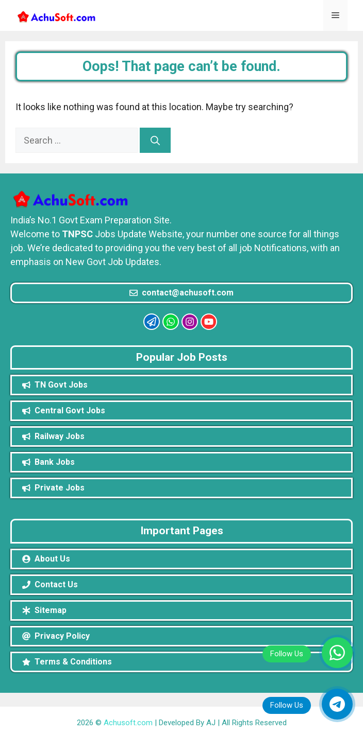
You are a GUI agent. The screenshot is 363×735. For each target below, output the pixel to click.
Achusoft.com (128, 722)
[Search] (155, 140)
